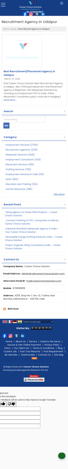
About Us (21, 341)
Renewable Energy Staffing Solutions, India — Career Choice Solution (34, 238)
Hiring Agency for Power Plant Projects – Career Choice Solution (31, 214)
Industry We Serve (50, 341)
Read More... (10, 100)
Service (33, 341)
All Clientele (11, 354)
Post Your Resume (30, 351)
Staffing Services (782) (18, 169)
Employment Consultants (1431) (23, 159)
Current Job (10, 351)
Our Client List (21, 348)
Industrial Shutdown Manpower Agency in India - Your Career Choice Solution (32, 230)
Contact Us (44, 354)
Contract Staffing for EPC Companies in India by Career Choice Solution (32, 222)
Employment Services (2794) (22, 144)
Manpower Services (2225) (20, 154)
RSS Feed (13, 308)
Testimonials (28, 354)
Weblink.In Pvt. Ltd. (39, 370)
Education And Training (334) (22, 184)
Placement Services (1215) (20, 164)
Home (6, 29)
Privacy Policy (52, 344)
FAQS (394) (12, 179)
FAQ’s (7, 348)
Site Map (59, 354)
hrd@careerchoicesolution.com (43, 281)
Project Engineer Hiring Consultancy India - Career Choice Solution (33, 247)
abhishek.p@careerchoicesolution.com (43, 273)
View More (59, 194)
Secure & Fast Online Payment (24, 344)
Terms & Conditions (43, 348)
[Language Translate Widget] (38, 322)
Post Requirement (53, 351)
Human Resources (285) (19, 189)
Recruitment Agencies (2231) (21, 149)
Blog (14, 29)
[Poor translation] (11, 404)
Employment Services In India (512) (25, 174)
